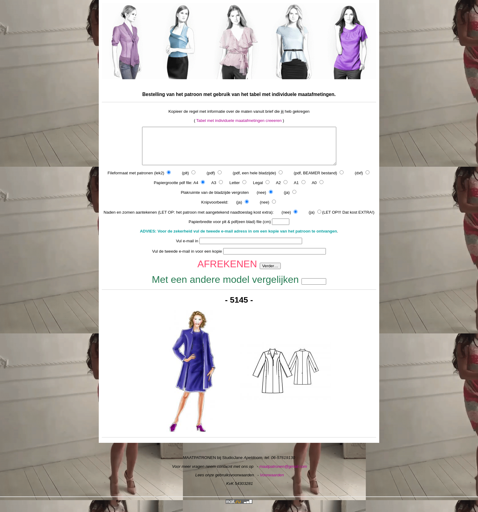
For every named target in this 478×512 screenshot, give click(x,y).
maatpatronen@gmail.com (283, 473)
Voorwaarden (272, 482)
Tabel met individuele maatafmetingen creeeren (239, 120)
